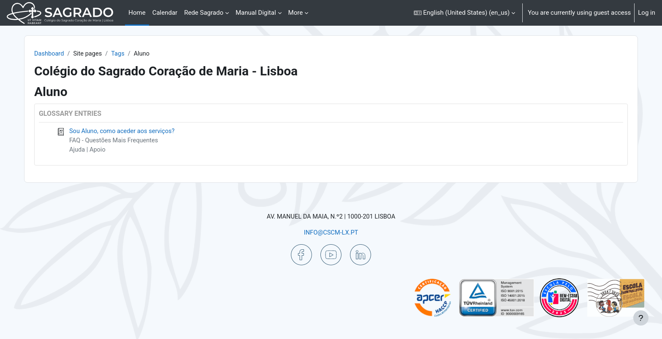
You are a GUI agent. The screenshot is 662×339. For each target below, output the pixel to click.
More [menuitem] (295, 12)
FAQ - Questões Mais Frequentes (130, 141)
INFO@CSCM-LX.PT (331, 232)
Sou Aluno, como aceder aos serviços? (138, 132)
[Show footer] (640, 318)
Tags (134, 54)
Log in (646, 12)
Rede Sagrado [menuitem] (203, 12)
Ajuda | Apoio (102, 151)
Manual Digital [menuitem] (256, 12)
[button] (464, 13)
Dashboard (64, 54)
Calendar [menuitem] (165, 12)
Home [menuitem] (136, 12)
